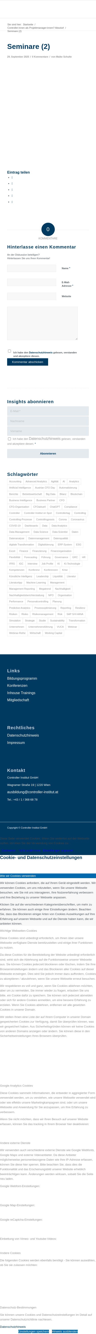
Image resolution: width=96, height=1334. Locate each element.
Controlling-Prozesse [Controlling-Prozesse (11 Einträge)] (20, 519)
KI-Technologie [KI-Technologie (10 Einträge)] (72, 563)
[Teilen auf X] (12, 183)
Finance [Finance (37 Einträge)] (23, 551)
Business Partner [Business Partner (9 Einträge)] (46, 500)
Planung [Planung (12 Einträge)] (57, 601)
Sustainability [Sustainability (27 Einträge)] (57, 620)
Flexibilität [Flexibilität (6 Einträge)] (14, 557)
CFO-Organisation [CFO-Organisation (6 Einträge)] (19, 506)
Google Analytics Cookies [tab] (16, 1085)
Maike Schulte (64, 56)
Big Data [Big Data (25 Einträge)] (50, 494)
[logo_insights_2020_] (39, 9)
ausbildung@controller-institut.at (32, 792)
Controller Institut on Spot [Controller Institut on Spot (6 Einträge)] (38, 513)
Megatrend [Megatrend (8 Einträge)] (45, 588)
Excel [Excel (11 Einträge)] (12, 551)
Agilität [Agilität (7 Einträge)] (54, 481)
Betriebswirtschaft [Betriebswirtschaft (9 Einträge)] (32, 494)
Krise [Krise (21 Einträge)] (65, 570)
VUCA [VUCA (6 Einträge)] (60, 626)
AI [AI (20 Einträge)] (64, 481)
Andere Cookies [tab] (10, 1253)
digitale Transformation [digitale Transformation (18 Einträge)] (21, 544)
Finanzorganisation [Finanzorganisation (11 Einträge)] (61, 551)
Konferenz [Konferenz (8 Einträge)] (34, 570)
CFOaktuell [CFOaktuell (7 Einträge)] (39, 506)
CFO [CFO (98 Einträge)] (61, 500)
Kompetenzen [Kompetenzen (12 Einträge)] (16, 570)
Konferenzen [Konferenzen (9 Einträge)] (51, 570)
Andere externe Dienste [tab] (15, 1143)
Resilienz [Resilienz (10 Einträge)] (80, 608)
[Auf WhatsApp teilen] (12, 189)
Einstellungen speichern (33, 1331)
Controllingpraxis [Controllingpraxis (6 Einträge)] (45, 519)
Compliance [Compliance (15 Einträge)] (70, 506)
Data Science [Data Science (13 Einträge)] (41, 532)
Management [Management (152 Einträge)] (57, 582)
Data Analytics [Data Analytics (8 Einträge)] (59, 525)
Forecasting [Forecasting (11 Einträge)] (30, 557)
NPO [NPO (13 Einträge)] (51, 595)
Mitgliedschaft (18, 700)
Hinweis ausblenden (65, 1331)
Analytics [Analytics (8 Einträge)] (74, 481)
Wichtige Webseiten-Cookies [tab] (18, 930)
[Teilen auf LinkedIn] (12, 195)
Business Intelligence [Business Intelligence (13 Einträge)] (20, 500)
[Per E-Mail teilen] (12, 202)
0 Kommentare (40, 56)
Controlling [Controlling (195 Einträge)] (80, 513)
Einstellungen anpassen (58, 850)
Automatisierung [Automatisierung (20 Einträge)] (68, 487)
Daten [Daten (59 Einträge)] (75, 532)
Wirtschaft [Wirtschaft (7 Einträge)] (35, 633)
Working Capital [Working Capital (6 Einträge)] (53, 633)
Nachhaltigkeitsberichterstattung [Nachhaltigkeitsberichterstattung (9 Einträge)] (26, 595)
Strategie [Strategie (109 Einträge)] (30, 620)
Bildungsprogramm (22, 678)
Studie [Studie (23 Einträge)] (42, 620)
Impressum (16, 743)
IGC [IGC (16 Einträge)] (21, 563)
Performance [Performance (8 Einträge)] (16, 601)
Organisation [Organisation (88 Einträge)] (65, 595)
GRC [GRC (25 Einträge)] (75, 557)
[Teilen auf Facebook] (12, 177)
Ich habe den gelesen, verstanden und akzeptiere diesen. (45, 354)
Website (66, 296)
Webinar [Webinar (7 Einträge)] (72, 626)
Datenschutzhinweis (41, 352)
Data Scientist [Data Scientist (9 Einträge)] (59, 532)
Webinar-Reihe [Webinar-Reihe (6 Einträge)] (17, 633)
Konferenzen (17, 685)
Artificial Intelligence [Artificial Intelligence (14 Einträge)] (20, 487)
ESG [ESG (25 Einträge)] (78, 544)
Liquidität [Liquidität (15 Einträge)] (58, 576)
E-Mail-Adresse (67, 284)
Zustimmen (9, 850)
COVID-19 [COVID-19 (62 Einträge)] (14, 525)
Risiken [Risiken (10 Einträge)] (13, 614)
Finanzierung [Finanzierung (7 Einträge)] (39, 551)
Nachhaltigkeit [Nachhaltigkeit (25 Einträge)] (62, 588)
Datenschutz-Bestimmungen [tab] (18, 1307)
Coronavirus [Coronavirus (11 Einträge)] (77, 519)
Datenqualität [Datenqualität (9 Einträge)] (60, 538)
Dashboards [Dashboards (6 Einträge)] (31, 525)
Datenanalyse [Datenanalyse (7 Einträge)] (16, 538)
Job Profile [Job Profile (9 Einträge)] (47, 563)
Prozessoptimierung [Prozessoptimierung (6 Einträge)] (45, 608)
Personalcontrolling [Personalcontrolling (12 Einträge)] (37, 601)
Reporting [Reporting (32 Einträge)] (65, 608)
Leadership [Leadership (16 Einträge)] (43, 576)
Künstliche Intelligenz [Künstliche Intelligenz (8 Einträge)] (20, 576)
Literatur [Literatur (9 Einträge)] (71, 576)
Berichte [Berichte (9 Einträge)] (13, 494)
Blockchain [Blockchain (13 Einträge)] (76, 494)
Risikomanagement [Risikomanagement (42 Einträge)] (42, 614)
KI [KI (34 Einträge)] (58, 563)
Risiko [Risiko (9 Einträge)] (24, 614)
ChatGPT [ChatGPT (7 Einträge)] (55, 506)
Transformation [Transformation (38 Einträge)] (77, 620)
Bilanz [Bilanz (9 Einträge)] (63, 494)
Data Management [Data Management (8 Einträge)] (19, 532)
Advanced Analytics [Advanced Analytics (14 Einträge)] (36, 481)
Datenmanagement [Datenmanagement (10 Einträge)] (39, 538)
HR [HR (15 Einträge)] (84, 557)
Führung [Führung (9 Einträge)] (46, 557)
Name (66, 268)
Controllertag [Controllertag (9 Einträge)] (63, 513)
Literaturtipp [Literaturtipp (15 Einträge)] (15, 582)
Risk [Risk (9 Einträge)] (60, 614)
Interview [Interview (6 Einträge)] (32, 563)
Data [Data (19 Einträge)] (44, 525)
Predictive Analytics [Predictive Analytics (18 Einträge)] (19, 608)
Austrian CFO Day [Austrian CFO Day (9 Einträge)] (45, 487)
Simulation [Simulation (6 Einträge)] (14, 620)
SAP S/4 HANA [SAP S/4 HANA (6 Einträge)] (75, 614)
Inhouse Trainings (21, 693)
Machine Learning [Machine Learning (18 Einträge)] (36, 582)
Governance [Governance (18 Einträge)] (61, 557)
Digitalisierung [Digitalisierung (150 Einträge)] (46, 544)
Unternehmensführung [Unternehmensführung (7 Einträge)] (40, 626)
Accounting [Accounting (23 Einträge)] (15, 481)
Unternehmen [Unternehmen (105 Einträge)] (16, 626)
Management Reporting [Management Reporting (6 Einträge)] (22, 588)
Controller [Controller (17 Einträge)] (14, 513)
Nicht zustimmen (29, 850)
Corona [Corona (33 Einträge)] (63, 519)
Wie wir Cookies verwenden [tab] (18, 875)
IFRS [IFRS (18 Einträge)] (12, 563)
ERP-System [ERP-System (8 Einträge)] (65, 544)
